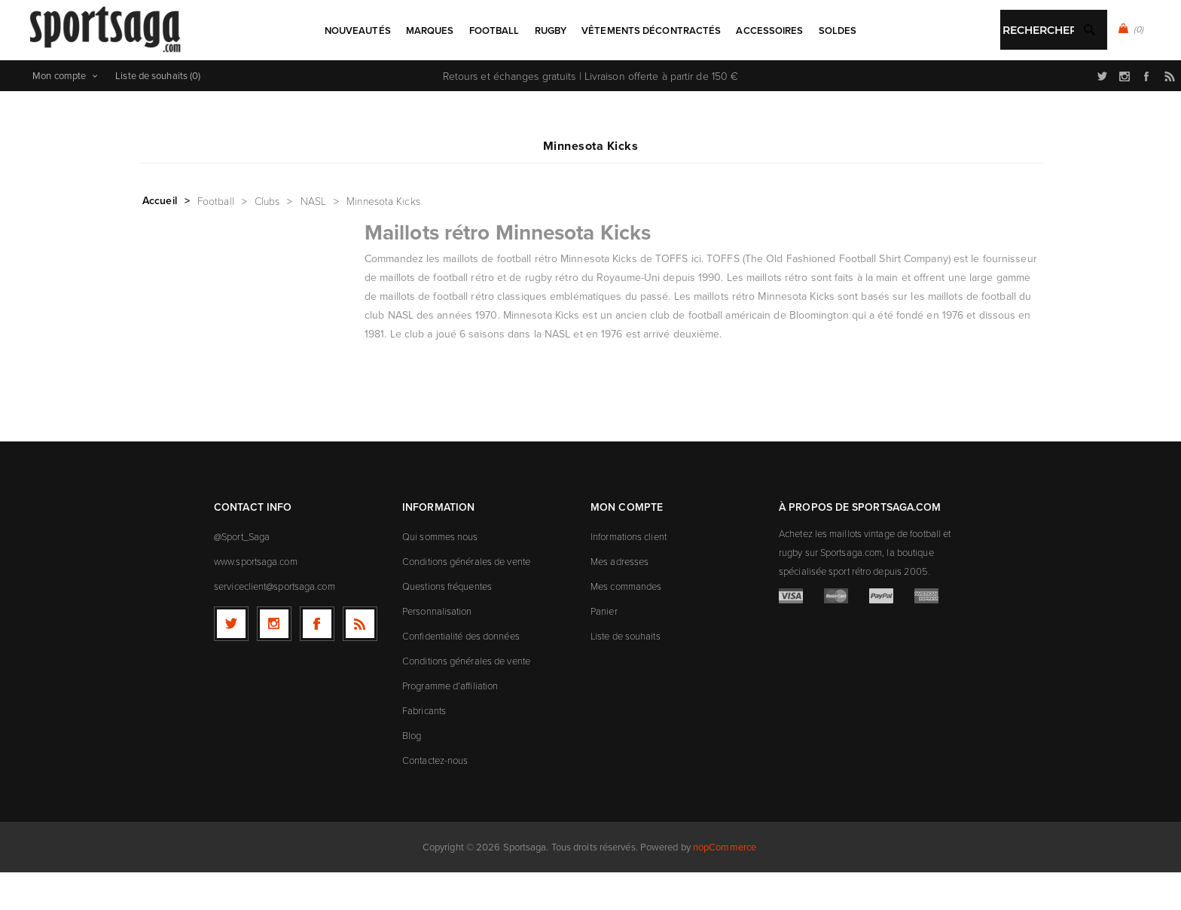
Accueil (159, 238)
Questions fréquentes (447, 624)
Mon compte (59, 113)
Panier (604, 648)
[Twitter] (231, 661)
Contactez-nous (435, 798)
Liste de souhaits (625, 673)
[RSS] (360, 661)
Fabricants (424, 748)
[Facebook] (317, 661)
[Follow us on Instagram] (274, 661)
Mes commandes (625, 624)
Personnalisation (437, 648)
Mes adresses (619, 599)
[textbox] (575, 81)
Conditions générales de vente (466, 599)
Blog (411, 773)
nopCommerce (724, 885)
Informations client (628, 574)
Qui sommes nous (440, 574)
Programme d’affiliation (450, 723)
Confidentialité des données (461, 673)
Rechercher (627, 80)
